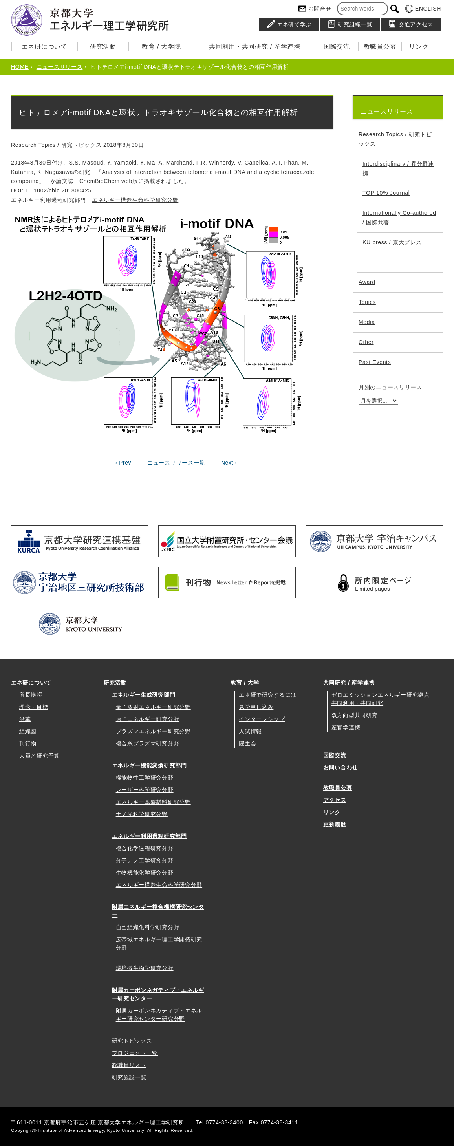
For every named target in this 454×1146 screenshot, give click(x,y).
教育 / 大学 (245, 682)
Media (367, 322)
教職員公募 (380, 46)
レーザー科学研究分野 (145, 790)
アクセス (334, 800)
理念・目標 (33, 707)
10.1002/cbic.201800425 (58, 190)
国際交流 (337, 46)
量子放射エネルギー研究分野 (153, 707)
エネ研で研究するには (268, 695)
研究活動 (103, 46)
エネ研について (45, 46)
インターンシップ (262, 719)
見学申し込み (256, 707)
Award (367, 282)
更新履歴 (334, 824)
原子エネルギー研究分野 (147, 719)
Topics (367, 302)
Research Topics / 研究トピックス (395, 139)
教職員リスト (129, 1065)
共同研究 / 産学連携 (349, 682)
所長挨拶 (30, 695)
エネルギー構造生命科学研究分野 (135, 200)
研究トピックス (132, 1041)
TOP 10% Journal (386, 193)
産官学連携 (346, 727)
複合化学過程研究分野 (145, 848)
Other (366, 342)
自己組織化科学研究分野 (147, 927)
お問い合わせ (340, 767)
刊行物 (28, 743)
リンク (418, 46)
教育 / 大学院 (161, 46)
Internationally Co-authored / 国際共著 (399, 217)
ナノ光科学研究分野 (142, 814)
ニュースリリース (60, 67)
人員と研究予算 (39, 755)
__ (365, 262)
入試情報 (250, 731)
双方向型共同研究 (354, 715)
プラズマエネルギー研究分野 (153, 731)
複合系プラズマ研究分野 (147, 743)
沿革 (25, 719)
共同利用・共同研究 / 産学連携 (254, 46)
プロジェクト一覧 (135, 1053)
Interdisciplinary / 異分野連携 (398, 168)
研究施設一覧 (129, 1077)
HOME (20, 67)
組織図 (28, 731)
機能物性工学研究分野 (145, 777)
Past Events (375, 362)
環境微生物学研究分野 (145, 968)
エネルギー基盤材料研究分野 (153, 802)
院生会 (247, 743)
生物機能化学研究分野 (145, 873)
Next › (229, 462)
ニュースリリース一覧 (176, 462)
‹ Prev (123, 462)
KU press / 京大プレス (391, 242)
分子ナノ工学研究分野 (145, 860)
